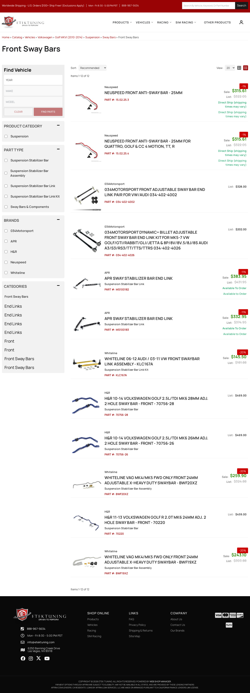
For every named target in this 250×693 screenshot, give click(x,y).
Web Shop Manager (160, 681)
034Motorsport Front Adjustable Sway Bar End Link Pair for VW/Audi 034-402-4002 (154, 192)
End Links (13, 306)
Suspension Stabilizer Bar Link (33, 186)
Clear (18, 111)
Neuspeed (18, 262)
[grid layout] (239, 68)
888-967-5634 (36, 629)
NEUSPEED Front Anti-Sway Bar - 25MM (143, 92)
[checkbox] (5, 230)
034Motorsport (22, 231)
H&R (14, 251)
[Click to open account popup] (241, 22)
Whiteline (18, 273)
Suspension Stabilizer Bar (30, 160)
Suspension (20, 136)
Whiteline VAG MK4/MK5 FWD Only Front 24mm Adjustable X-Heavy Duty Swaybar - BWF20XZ (151, 480)
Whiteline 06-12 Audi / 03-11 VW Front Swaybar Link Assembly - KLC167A (152, 361)
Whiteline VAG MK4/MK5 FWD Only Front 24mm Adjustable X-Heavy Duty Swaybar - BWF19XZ (151, 559)
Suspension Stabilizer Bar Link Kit (35, 196)
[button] (215, 5)
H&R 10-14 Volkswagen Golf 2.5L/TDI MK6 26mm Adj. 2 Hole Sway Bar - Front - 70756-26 (156, 440)
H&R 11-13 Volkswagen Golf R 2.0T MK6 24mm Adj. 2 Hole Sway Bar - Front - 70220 (155, 520)
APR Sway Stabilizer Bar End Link (138, 278)
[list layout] (245, 68)
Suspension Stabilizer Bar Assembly (29, 173)
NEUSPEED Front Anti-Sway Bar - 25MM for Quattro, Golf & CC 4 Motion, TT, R (147, 143)
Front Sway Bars (16, 296)
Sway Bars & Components (30, 207)
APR (14, 241)
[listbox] (33, 80)
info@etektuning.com (40, 642)
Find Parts (48, 111)
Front (9, 341)
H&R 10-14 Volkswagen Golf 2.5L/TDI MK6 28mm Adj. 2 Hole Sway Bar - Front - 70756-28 (156, 401)
